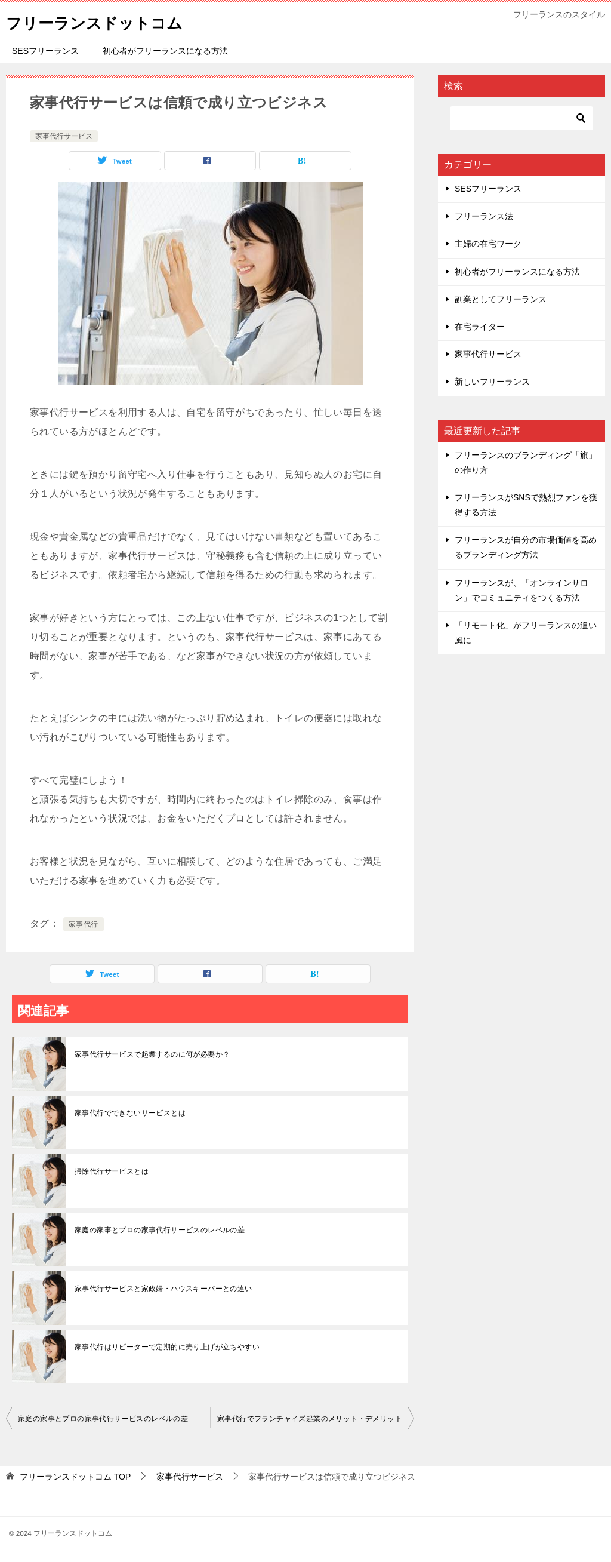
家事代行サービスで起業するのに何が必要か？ (152, 1054)
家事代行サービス (63, 136)
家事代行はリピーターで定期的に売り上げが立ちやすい (167, 1347)
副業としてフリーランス (501, 299)
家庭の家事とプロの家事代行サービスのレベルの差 (160, 1230)
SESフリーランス (45, 51)
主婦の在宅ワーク (488, 243)
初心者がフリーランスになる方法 (165, 51)
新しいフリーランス (492, 381)
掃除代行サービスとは (112, 1171)
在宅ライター (480, 326)
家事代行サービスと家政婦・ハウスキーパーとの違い (163, 1288)
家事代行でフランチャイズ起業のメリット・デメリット (309, 1419)
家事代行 (83, 924)
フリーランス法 (484, 216)
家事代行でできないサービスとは (130, 1113)
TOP (75, 1476)
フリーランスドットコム (107, 20)
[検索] (521, 118)
